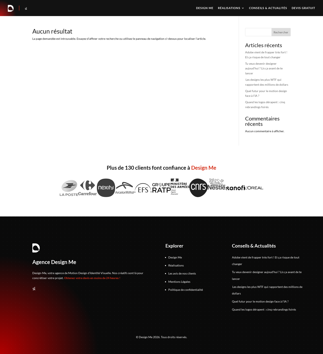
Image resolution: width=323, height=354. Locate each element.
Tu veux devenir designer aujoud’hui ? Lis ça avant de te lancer (264, 68)
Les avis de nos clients (182, 273)
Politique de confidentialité (185, 289)
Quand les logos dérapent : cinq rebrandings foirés (264, 309)
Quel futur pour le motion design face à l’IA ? (260, 301)
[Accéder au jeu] (19, 8)
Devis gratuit (303, 8)
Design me (204, 8)
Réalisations (229, 8)
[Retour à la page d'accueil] (11, 8)
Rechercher (281, 32)
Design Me (175, 257)
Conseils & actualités (268, 8)
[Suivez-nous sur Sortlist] (26, 8)
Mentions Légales (179, 281)
